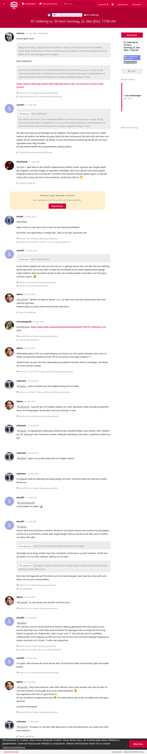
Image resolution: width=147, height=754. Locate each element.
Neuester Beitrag (129, 127)
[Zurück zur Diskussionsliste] (3, 3)
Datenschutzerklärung (133, 752)
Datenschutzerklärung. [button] (14, 747)
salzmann (24, 407)
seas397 (24, 299)
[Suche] (79, 3)
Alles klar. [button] (138, 744)
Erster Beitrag (128, 79)
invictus (26, 113)
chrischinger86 (27, 503)
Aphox (23, 386)
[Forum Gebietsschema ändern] (103, 4)
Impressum (117, 752)
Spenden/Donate (11, 752)
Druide (25, 259)
